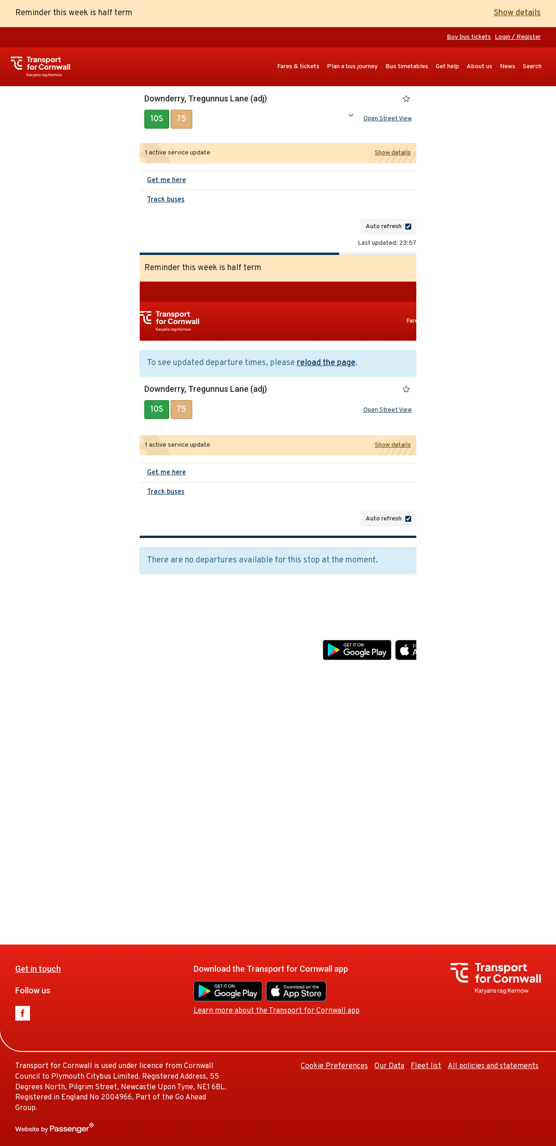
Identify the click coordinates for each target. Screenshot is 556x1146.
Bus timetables (406, 67)
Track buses (165, 201)
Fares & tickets (298, 67)
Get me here (166, 182)
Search (532, 67)
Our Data (518, 727)
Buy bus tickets (469, 37)
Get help (447, 67)
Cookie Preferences (463, 727)
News (507, 67)
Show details (517, 13)
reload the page (326, 365)
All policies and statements (493, 1066)
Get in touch (167, 630)
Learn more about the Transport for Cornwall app (406, 671)
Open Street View (387, 120)
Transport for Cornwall (45, 67)
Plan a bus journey (352, 67)
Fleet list (426, 1066)
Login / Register (518, 37)
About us (479, 67)
